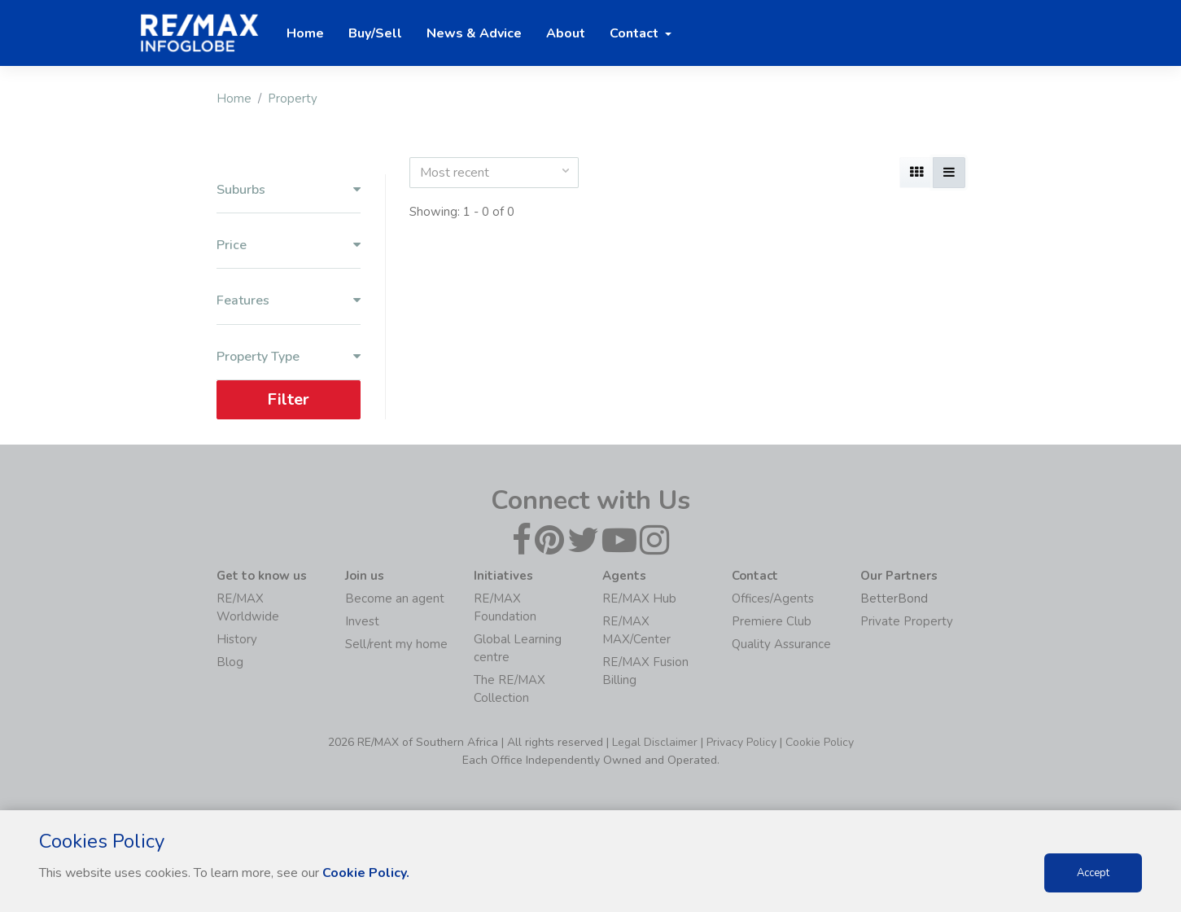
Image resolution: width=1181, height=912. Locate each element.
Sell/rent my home (396, 644)
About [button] (565, 33)
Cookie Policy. (365, 873)
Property (292, 98)
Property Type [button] (289, 357)
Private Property (906, 621)
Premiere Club (771, 621)
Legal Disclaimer (655, 742)
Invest (362, 621)
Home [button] (305, 33)
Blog (230, 662)
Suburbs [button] (289, 190)
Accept (1093, 873)
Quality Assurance (781, 644)
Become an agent (394, 598)
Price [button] (289, 245)
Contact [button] (636, 33)
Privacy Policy (741, 742)
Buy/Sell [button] (375, 33)
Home (234, 98)
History (237, 639)
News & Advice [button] (474, 33)
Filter (288, 399)
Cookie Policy (819, 742)
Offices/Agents (773, 598)
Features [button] (289, 301)
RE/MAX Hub (639, 598)
